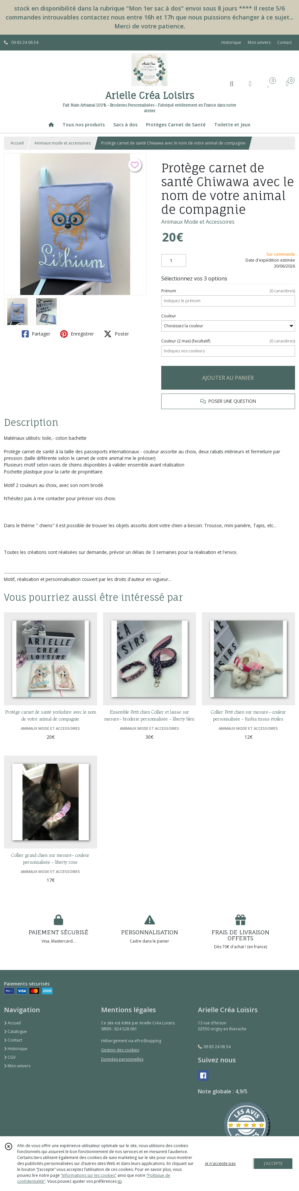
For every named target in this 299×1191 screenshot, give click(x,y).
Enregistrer (77, 334)
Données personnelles (122, 1059)
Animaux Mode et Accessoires (198, 221)
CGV (10, 1057)
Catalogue (15, 1031)
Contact (284, 42)
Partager (36, 334)
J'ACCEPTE (273, 1163)
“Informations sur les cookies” (88, 1175)
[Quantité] (173, 260)
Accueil (17, 143)
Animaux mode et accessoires (62, 143)
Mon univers (17, 1066)
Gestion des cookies (120, 1050)
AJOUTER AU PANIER (228, 377)
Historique (15, 1048)
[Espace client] (250, 83)
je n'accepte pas (220, 1163)
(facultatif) (228, 341)
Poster (116, 334)
